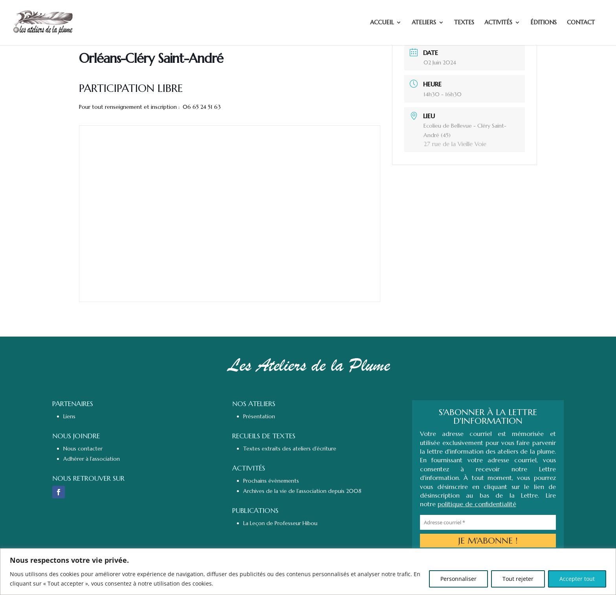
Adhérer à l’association (91, 458)
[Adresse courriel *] (488, 522)
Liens (69, 416)
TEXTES (464, 23)
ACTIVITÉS (498, 23)
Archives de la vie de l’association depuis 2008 (302, 490)
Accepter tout (577, 578)
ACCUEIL (382, 23)
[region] (308, 571)
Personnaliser (458, 578)
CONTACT (581, 23)
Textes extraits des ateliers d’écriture (289, 448)
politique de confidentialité (477, 504)
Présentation (259, 416)
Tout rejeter (518, 578)
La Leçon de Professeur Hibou (280, 523)
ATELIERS (424, 23)
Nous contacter (83, 448)
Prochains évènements (271, 480)
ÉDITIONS (543, 23)
